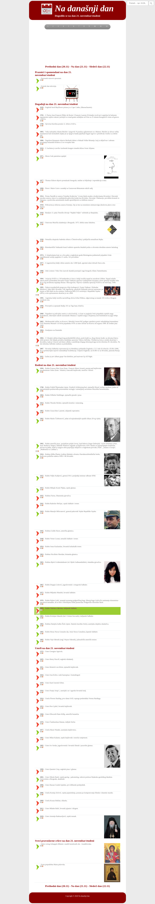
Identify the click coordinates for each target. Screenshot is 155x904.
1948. (42, 539)
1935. (42, 496)
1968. (42, 714)
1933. (42, 488)
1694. (42, 368)
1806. (42, 140)
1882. (42, 411)
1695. (42, 659)
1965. (42, 562)
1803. (42, 132)
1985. (42, 632)
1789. (42, 124)
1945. (42, 531)
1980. (42, 271)
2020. (42, 816)
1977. (42, 263)
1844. (42, 675)
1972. (42, 593)
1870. (42, 683)
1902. (42, 419)
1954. (42, 546)
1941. (42, 503)
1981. (42, 616)
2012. (42, 808)
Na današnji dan (84, 896)
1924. (42, 454)
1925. (42, 476)
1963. (42, 247)
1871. (42, 156)
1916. (42, 691)
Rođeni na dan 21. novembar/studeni (55, 365)
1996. (42, 306)
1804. (42, 395)
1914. (42, 196)
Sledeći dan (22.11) (99, 66)
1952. (42, 706)
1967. (42, 585)
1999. (42, 769)
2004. (42, 330)
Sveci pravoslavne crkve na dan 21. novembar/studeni (64, 840)
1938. (42, 239)
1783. (42, 115)
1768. (42, 387)
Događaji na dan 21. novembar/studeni (56, 104)
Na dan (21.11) (79, 66)
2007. (42, 349)
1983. (42, 624)
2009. (42, 801)
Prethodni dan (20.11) (57, 66)
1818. (42, 148)
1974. (42, 255)
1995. (42, 287)
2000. (42, 314)
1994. (42, 279)
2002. (42, 321)
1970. (42, 722)
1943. (42, 511)
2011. (42, 356)
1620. (42, 107)
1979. (42, 608)
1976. (42, 600)
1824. (42, 403)
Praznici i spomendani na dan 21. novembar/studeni (53, 73)
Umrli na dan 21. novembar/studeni (54, 648)
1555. (42, 651)
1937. (42, 223)
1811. (42, 667)
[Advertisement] (77, 47)
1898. (42, 188)
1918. (42, 205)
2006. (42, 785)
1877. (42, 180)
